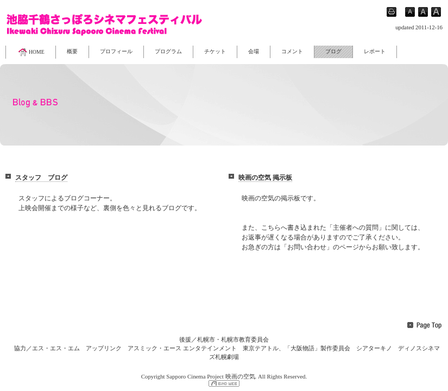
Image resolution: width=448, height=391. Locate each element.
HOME (31, 52)
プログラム (168, 51)
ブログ (333, 51)
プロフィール (116, 51)
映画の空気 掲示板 (265, 177)
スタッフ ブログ (41, 177)
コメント (292, 51)
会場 (253, 51)
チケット (215, 51)
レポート (375, 51)
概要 (72, 51)
